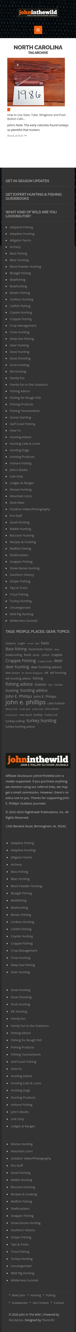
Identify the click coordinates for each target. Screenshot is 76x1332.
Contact (59, 1303)
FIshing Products (21, 404)
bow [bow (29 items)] (56, 649)
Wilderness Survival (23, 620)
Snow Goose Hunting (25, 568)
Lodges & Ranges (22, 483)
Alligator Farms (20, 240)
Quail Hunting (20, 522)
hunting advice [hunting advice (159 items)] (33, 690)
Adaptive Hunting (22, 234)
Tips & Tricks (19, 588)
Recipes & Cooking (23, 542)
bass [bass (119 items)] (45, 642)
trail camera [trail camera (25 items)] (12, 714)
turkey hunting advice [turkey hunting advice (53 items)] (20, 727)
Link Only (16, 476)
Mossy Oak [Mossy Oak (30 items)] (12, 708)
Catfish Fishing (20, 306)
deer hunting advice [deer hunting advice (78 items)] (46, 667)
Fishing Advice (20, 391)
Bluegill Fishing (20, 273)
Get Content (41, 1303)
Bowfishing (18, 279)
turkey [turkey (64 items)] (38, 715)
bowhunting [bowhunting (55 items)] (14, 655)
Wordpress (16, 1320)
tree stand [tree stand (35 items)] (25, 715)
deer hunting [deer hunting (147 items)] (17, 666)
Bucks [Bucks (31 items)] (36, 655)
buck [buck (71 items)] (27, 654)
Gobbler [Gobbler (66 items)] (41, 684)
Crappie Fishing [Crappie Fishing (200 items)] (21, 660)
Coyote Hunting (21, 312)
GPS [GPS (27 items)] (50, 684)
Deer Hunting (19, 345)
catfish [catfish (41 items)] (45, 655)
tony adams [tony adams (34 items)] (52, 709)
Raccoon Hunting (22, 535)
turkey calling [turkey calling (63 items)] (15, 721)
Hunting (35, 1295)
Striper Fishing (20, 581)
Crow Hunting (19, 332)
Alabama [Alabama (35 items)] (11, 643)
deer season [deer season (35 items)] (13, 673)
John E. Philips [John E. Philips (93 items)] (45, 696)
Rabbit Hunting (20, 529)
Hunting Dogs (19, 450)
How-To (15, 430)
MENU (38, 30)
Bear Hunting (19, 260)
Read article (17, 136)
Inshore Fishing (20, 463)
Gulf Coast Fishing (22, 424)
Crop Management (23, 325)
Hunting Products (22, 457)
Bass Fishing (18, 253)
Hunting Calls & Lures (25, 443)
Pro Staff (16, 516)
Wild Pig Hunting (21, 614)
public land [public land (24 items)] (38, 709)
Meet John (18, 1295)
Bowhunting (18, 286)
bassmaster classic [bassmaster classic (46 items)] (40, 649)
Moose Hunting (21, 489)
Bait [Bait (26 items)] (37, 643)
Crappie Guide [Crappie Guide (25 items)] (45, 661)
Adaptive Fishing (21, 227)
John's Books (19, 470)
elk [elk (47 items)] (46, 673)
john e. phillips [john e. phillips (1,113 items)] (26, 702)
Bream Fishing (20, 293)
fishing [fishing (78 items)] (38, 678)
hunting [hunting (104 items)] (12, 690)
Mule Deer (17, 502)
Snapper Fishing (21, 561)
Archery (15, 247)
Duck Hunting (19, 365)
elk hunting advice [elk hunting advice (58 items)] (18, 678)
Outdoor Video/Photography (30, 509)
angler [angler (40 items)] (21, 643)
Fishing (50, 1295)
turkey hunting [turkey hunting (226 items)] (41, 720)
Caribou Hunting (21, 299)
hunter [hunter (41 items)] (58, 684)
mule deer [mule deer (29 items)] (25, 708)
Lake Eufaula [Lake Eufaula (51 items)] (55, 703)
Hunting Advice (20, 437)
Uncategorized (20, 607)
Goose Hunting (20, 417)
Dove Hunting (19, 352)
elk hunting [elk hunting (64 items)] (58, 673)
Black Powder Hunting (25, 266)
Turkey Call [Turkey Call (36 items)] (50, 715)
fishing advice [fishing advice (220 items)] (19, 684)
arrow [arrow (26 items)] (30, 643)
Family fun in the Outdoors (29, 384)
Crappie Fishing (21, 319)
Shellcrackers (19, 555)
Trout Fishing (19, 594)
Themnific (48, 1320)
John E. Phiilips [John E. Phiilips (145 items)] (19, 696)
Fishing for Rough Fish (25, 398)
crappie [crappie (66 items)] (56, 654)
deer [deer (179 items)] (58, 660)
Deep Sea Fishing (22, 338)
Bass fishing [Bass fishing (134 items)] (16, 648)
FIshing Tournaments (25, 411)
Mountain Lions (21, 496)
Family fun (17, 378)
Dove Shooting (20, 358)
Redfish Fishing (20, 548)
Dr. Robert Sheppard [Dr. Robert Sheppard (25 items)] (32, 672)
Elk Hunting (18, 371)
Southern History (22, 575)
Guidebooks (20, 1303)
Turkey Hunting (21, 601)
